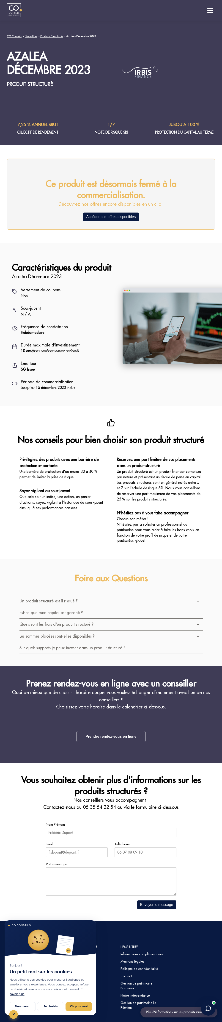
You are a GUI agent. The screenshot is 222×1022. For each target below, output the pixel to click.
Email (49, 844)
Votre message (56, 864)
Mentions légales (132, 961)
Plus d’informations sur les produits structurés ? (179, 1012)
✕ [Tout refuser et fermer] (13, 1014)
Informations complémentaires (142, 954)
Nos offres (31, 36)
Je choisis (51, 1006)
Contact (126, 976)
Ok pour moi (79, 1006)
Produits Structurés (51, 36)
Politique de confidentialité (139, 969)
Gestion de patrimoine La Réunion (138, 1005)
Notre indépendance (135, 995)
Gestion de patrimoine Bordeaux (136, 985)
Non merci (22, 1006)
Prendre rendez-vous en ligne (111, 736)
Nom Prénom (55, 824)
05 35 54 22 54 (99, 807)
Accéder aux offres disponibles (111, 217)
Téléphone (122, 844)
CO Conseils (14, 36)
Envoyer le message (156, 905)
